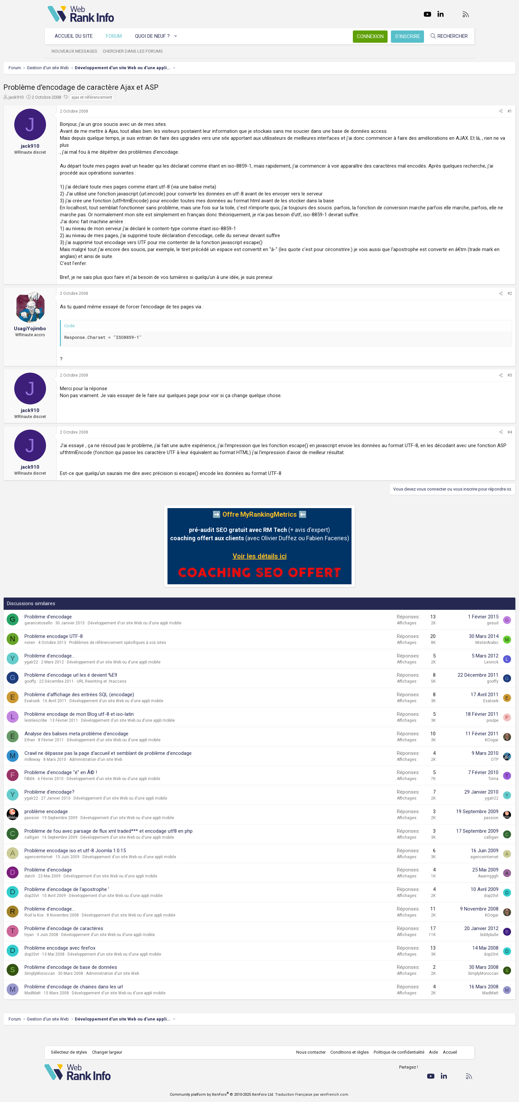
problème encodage (90, 825)
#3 (465, 382)
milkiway (77, 773)
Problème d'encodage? (94, 806)
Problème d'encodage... (94, 670)
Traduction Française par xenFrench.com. (312, 1094)
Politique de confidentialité (395, 1052)
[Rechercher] (445, 36)
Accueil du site (77, 36)
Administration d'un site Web (140, 773)
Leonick (447, 676)
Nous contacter (307, 1052)
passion (76, 831)
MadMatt (77, 1007)
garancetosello (83, 637)
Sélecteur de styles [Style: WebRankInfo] (72, 1052)
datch (74, 890)
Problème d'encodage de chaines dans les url (118, 1001)
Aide (430, 1052)
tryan (73, 948)
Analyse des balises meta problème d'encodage (121, 748)
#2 (465, 300)
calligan (76, 851)
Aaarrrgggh (444, 890)
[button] (179, 36)
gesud (448, 637)
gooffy (74, 695)
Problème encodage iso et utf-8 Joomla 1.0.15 (119, 864)
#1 (465, 111)
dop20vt (76, 909)
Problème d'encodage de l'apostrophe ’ (111, 903)
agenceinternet (83, 870)
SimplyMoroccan (84, 987)
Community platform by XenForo (222, 1094)
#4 (465, 439)
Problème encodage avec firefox (104, 962)
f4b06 (74, 792)
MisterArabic (442, 656)
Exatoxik (76, 714)
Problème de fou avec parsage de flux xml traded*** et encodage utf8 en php (153, 845)
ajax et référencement (136, 97)
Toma (449, 792)
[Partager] (456, 111)
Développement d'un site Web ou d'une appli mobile (179, 637)
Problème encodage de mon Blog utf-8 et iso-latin (123, 728)
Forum (117, 36)
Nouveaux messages (78, 51)
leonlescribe (80, 734)
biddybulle (445, 948)
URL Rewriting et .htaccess (146, 695)
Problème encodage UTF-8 (98, 650)
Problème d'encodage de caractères (108, 942)
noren (74, 656)
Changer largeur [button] (110, 1052)
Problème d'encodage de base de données (115, 981)
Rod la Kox (78, 929)
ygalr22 (75, 676)
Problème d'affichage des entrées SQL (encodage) (123, 708)
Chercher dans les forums (136, 51)
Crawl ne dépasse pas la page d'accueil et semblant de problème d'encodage (152, 767)
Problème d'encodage (92, 631)
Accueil (447, 1052)
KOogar (447, 754)
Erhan (74, 754)
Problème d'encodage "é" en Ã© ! (105, 786)
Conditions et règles (346, 1052)
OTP (450, 773)
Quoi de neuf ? (155, 36)
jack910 (60, 97)
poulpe (448, 734)
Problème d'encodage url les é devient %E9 (115, 689)
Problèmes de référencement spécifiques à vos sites (162, 656)
